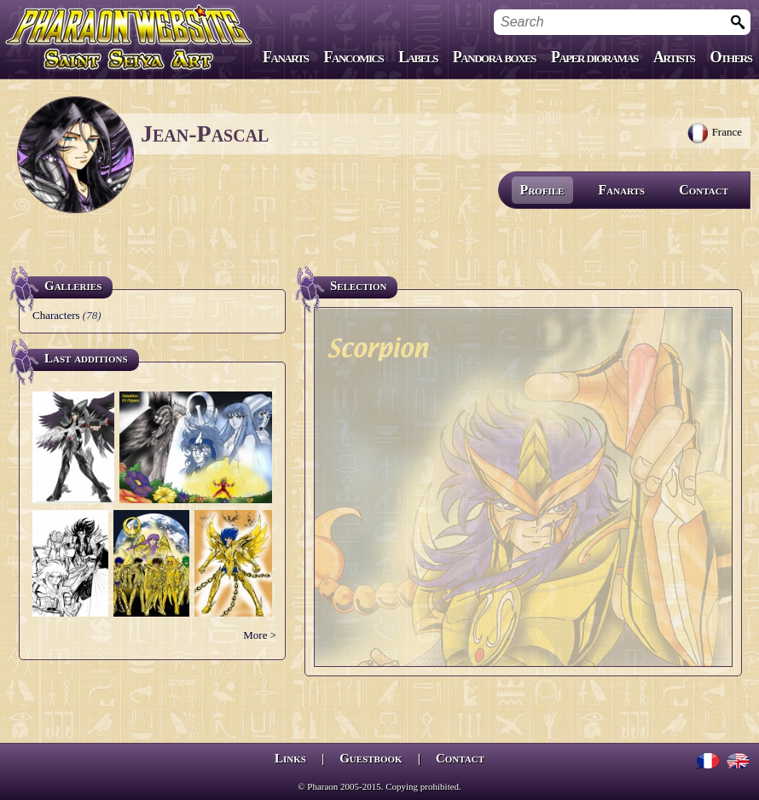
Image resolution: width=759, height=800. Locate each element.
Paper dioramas (594, 57)
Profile (542, 190)
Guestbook (370, 758)
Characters (56, 315)
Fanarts (286, 57)
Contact (703, 190)
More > (259, 635)
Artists (673, 57)
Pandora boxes (494, 57)
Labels (417, 57)
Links (290, 758)
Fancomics (354, 57)
